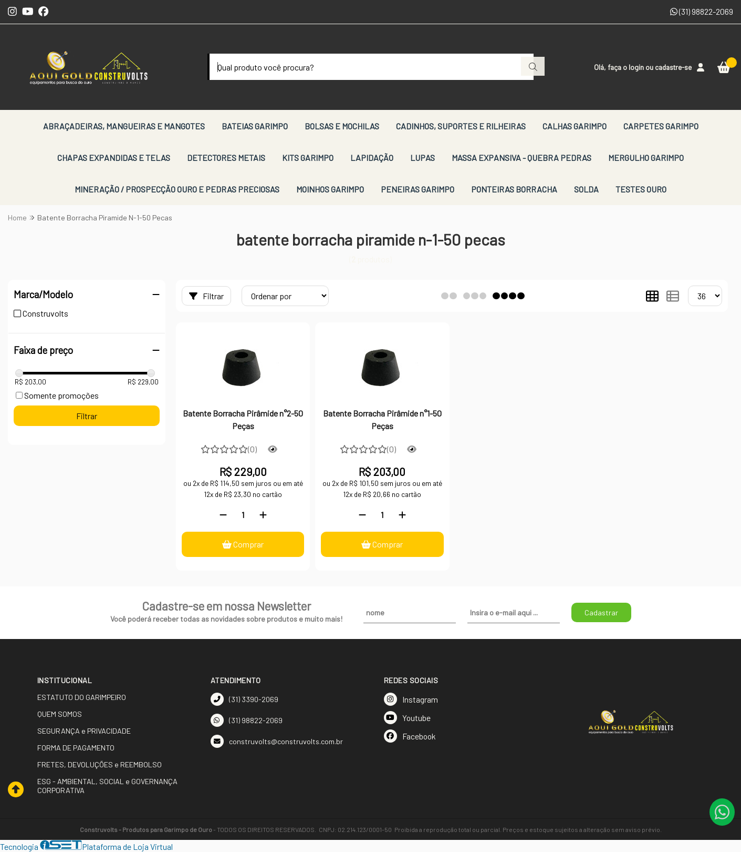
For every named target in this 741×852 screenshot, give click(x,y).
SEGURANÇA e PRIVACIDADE (84, 730)
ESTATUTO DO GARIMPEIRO (81, 697)
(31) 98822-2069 (701, 11)
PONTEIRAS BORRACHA (514, 189)
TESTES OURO (640, 189)
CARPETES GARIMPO (660, 126)
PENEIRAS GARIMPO (417, 189)
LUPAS (422, 158)
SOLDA (586, 189)
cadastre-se (673, 67)
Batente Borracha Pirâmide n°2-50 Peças (243, 419)
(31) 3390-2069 (244, 699)
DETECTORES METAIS (226, 158)
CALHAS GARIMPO (574, 126)
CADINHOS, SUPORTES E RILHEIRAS (461, 126)
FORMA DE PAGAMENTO (75, 747)
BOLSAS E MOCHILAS (342, 126)
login (637, 67)
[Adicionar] (263, 514)
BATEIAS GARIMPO (255, 126)
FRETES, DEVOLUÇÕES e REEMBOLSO (99, 764)
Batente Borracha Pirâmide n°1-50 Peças (382, 419)
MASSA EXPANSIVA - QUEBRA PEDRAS (521, 158)
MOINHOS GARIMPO (330, 189)
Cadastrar (601, 612)
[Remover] (223, 514)
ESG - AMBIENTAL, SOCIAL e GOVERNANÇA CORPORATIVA (107, 786)
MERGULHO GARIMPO (646, 158)
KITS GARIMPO (307, 158)
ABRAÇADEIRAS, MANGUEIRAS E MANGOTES (124, 126)
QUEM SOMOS (59, 713)
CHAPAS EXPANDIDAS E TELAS (113, 158)
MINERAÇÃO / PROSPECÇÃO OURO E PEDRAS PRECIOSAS (177, 189)
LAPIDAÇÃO (371, 158)
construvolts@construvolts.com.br (277, 741)
